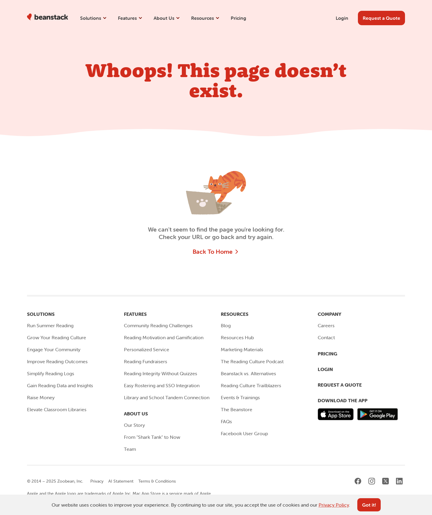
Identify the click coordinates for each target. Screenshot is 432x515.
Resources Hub (237, 337)
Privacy (97, 481)
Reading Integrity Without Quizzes (160, 373)
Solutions (93, 18)
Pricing (238, 18)
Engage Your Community (53, 349)
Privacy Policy (334, 505)
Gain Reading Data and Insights (60, 385)
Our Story (134, 425)
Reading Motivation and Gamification (163, 337)
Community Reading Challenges (158, 325)
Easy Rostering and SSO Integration (162, 385)
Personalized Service (146, 349)
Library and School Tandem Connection (166, 397)
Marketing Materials (242, 349)
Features (130, 18)
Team (130, 449)
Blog (226, 325)
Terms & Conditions (157, 481)
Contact (326, 337)
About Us (167, 18)
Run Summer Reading (50, 325)
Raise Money (41, 397)
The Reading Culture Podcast (252, 361)
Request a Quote (340, 385)
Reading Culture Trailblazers (251, 385)
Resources (205, 18)
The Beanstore (236, 409)
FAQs (226, 421)
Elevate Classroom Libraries (56, 409)
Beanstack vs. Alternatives (248, 373)
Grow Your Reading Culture (56, 337)
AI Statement (121, 481)
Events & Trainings (240, 397)
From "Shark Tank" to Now (152, 437)
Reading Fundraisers (145, 361)
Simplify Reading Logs (50, 373)
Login (342, 18)
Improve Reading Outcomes (57, 361)
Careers (326, 325)
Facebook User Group (244, 433)
